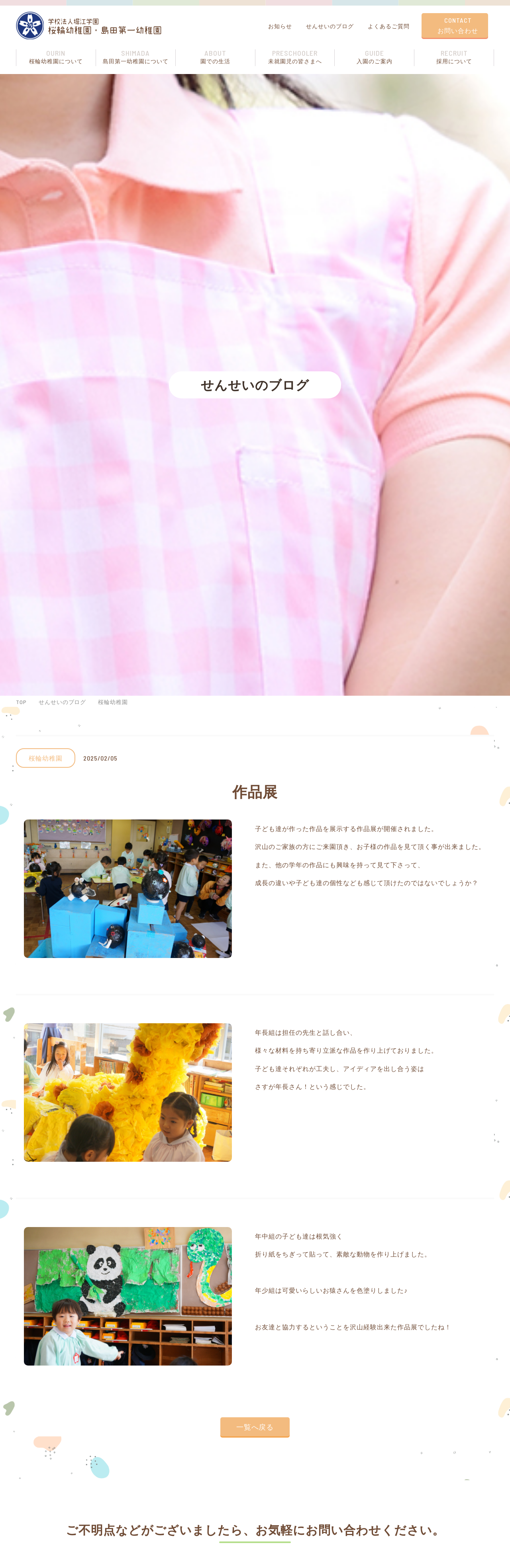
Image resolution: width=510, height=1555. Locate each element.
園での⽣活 (215, 56)
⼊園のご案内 (374, 56)
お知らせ (279, 26)
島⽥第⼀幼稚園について (135, 56)
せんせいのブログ (329, 26)
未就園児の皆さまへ (295, 56)
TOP (21, 701)
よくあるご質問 (388, 26)
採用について (454, 56)
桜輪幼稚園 (113, 701)
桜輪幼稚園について (56, 56)
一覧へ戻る (255, 1426)
